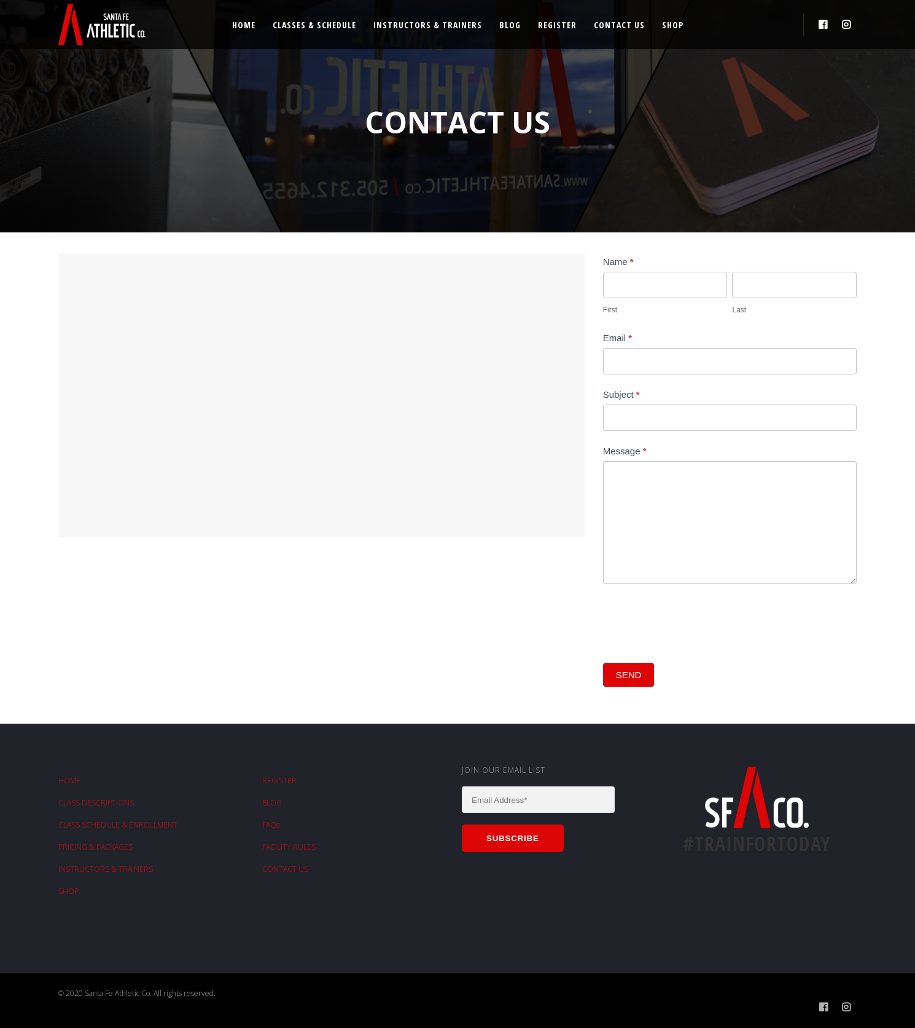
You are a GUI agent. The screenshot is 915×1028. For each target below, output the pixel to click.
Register (557, 25)
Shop (672, 25)
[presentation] (696, 620)
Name (618, 261)
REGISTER (279, 780)
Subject (621, 394)
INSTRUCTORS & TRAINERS (105, 869)
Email (618, 338)
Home (243, 25)
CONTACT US (285, 869)
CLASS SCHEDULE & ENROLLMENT (117, 825)
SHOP (68, 891)
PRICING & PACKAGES (95, 847)
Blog (510, 25)
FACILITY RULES (289, 847)
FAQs (270, 825)
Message (625, 451)
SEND (629, 675)
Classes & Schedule (314, 25)
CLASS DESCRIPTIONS (96, 802)
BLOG (272, 802)
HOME (69, 780)
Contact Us (619, 25)
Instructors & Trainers (427, 25)
